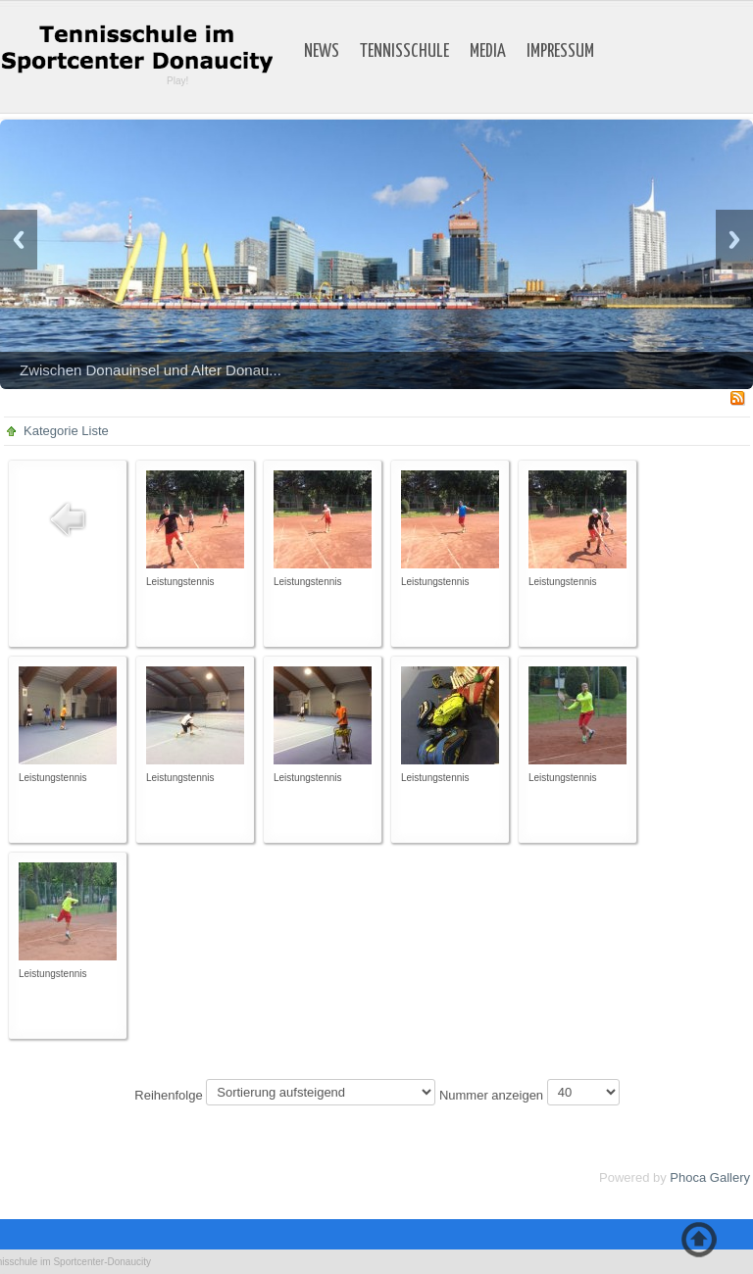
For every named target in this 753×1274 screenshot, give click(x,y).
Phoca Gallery (710, 1177)
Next (734, 240)
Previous (18, 240)
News (321, 52)
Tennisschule (404, 52)
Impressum (560, 52)
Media (488, 52)
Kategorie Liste (66, 430)
